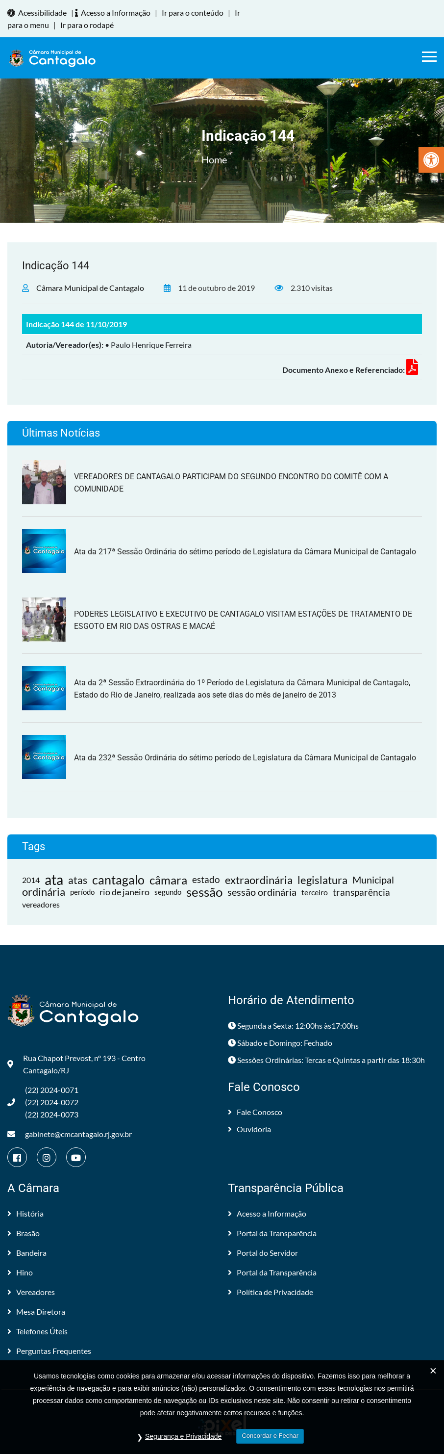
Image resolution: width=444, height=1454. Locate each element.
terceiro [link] (314, 892)
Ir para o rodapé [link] (87, 24)
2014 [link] (31, 879)
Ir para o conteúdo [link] (192, 12)
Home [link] (214, 159)
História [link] (25, 1213)
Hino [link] (20, 1272)
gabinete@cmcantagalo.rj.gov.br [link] (69, 1134)
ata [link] (54, 880)
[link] (431, 160)
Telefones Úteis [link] (37, 1331)
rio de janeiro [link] (124, 891)
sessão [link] (204, 892)
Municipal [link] (373, 879)
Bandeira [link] (27, 1252)
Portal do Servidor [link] (263, 1252)
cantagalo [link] (118, 880)
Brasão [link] (23, 1233)
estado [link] (206, 879)
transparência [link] (361, 892)
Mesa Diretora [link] (36, 1311)
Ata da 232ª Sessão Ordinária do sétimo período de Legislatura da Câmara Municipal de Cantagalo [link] (245, 757)
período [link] (82, 891)
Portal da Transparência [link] (272, 1233)
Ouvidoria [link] (249, 1129)
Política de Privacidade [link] (270, 1292)
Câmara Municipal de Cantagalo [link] (90, 287)
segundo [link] (167, 891)
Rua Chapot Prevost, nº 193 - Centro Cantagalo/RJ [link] (76, 1064)
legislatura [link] (322, 880)
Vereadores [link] (31, 1292)
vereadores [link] (41, 904)
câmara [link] (168, 880)
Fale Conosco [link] (255, 1111)
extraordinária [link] (259, 880)
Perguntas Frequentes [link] (49, 1350)
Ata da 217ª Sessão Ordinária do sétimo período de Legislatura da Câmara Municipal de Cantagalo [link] (245, 551)
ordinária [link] (43, 892)
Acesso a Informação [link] (114, 12)
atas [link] (77, 880)
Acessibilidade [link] (38, 12)
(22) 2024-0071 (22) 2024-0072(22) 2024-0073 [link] (42, 1102)
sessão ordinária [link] (261, 892)
